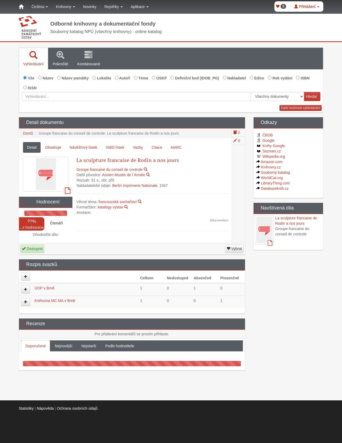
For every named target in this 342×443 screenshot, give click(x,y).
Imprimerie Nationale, (140, 185)
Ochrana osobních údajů (77, 408)
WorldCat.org (269, 178)
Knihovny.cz (268, 167)
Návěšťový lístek (83, 147)
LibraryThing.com (273, 183)
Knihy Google (270, 146)
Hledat (311, 96)
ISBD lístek (115, 147)
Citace (156, 147)
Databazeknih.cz (272, 188)
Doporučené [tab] (35, 346)
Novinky (89, 7)
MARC (176, 147)
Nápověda (45, 408)
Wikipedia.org (270, 156)
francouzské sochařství (118, 202)
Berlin (117, 185)
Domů (28, 133)
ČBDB (264, 135)
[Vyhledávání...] (136, 96)
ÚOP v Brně (44, 288)
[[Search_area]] (277, 96)
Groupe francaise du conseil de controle (109, 169)
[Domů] (21, 6)
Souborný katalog (273, 172)
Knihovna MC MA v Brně (54, 301)
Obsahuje (53, 147)
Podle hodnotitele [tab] (119, 346)
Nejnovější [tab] (63, 346)
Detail (32, 147)
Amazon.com (269, 162)
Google (265, 140)
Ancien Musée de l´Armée (123, 175)
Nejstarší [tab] (88, 346)
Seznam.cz (268, 151)
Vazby (138, 147)
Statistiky (26, 408)
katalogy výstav (110, 207)
